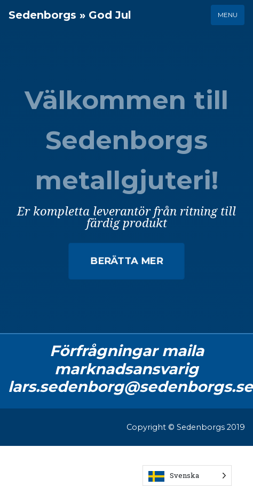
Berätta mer (127, 260)
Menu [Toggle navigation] (228, 15)
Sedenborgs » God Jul (70, 15)
